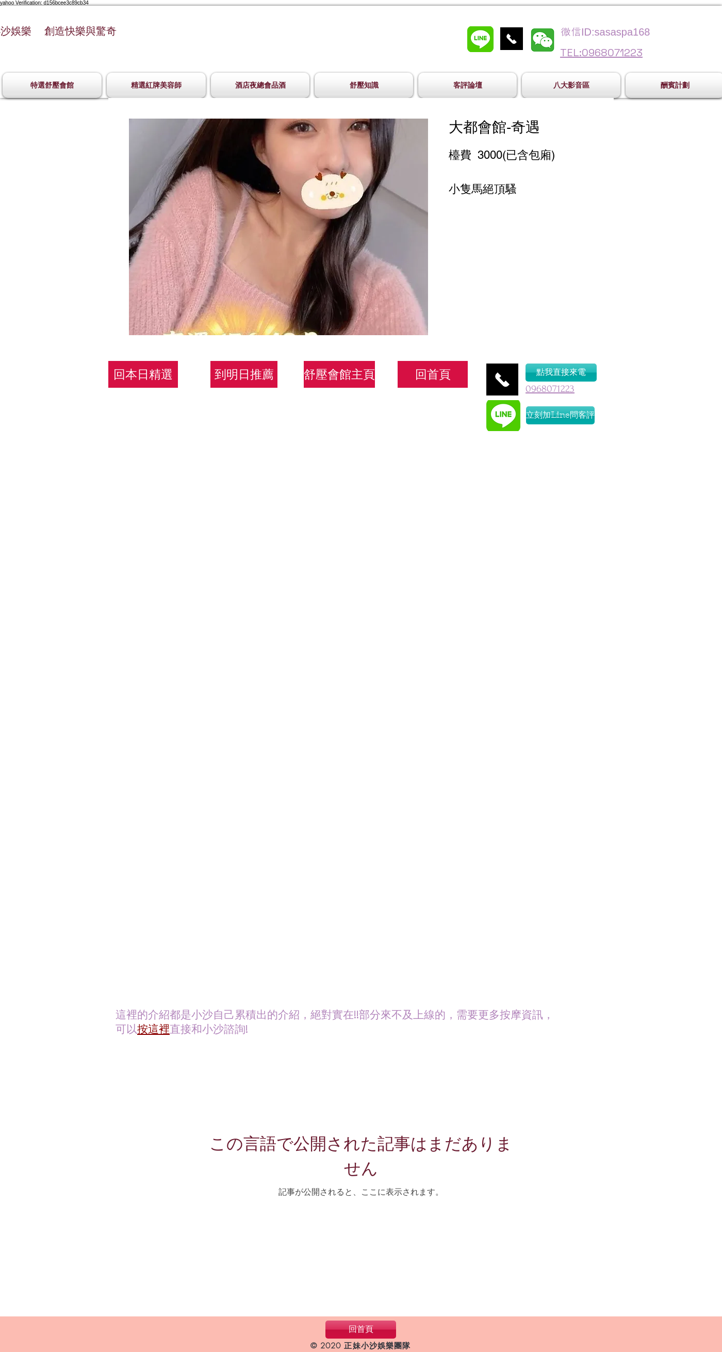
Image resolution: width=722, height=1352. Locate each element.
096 (534, 388)
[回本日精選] (143, 374)
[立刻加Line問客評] (560, 415)
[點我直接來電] (561, 373)
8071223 (558, 388)
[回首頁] (433, 374)
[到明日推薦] (243, 374)
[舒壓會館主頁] (339, 374)
